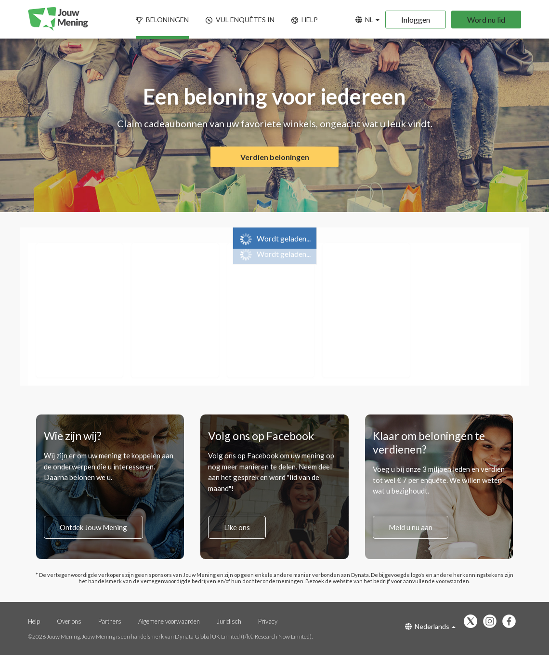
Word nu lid (486, 19)
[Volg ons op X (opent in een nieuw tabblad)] (473, 622)
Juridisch (230, 621)
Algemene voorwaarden (169, 621)
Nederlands (430, 626)
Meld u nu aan (410, 527)
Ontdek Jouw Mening (93, 527)
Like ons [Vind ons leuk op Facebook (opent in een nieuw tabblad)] (237, 527)
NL (367, 19)
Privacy (267, 621)
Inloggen (415, 19)
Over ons (70, 621)
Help (34, 621)
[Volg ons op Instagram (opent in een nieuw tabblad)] (492, 622)
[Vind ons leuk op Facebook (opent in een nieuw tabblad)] (511, 622)
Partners (110, 621)
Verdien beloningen (274, 156)
